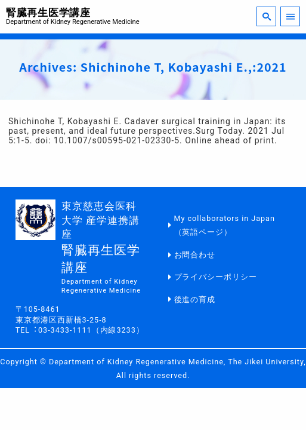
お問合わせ (195, 254)
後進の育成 (195, 299)
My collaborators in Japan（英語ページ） (224, 225)
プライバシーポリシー (216, 276)
